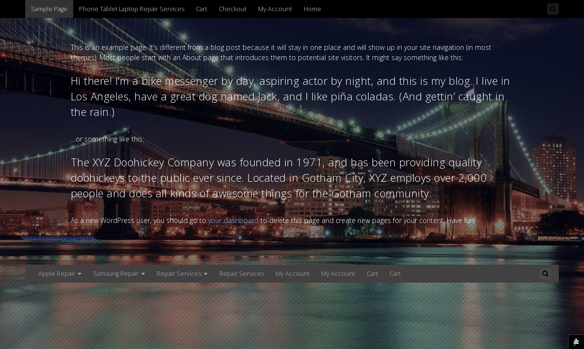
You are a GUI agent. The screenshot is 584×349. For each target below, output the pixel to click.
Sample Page (49, 9)
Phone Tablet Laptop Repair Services (131, 9)
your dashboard (233, 220)
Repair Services (182, 274)
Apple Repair (59, 274)
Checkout (232, 9)
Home (312, 9)
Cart (201, 9)
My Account (275, 9)
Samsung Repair (119, 274)
